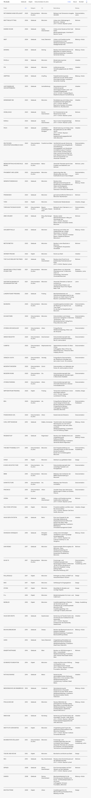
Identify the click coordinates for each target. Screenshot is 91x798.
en (86, 2)
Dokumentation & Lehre (41, 2)
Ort (42, 8)
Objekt (30, 2)
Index (69, 2)
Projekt (5, 8)
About (75, 2)
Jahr (26, 8)
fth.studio (6, 2)
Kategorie (33, 8)
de (86, 1)
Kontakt (81, 2)
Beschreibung (57, 8)
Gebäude (23, 2)
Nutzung (77, 8)
